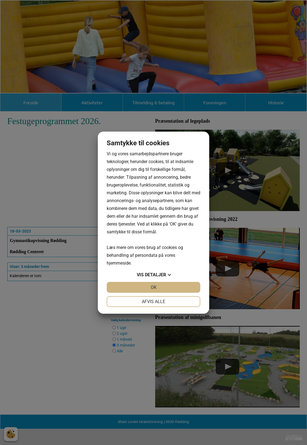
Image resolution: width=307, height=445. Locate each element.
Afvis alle (153, 301)
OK (154, 287)
